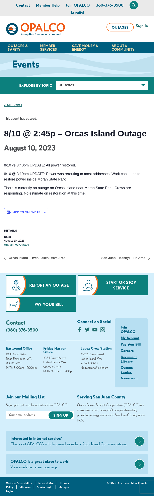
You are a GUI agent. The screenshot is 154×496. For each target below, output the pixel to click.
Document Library (129, 359)
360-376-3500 (110, 5)
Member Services (48, 47)
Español (77, 12)
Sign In (142, 25)
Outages (120, 27)
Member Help (48, 5)
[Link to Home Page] (35, 30)
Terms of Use (46, 483)
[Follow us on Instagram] (102, 330)
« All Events (13, 105)
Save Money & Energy (85, 47)
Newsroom (129, 378)
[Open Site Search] (134, 5)
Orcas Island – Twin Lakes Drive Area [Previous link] (36, 258)
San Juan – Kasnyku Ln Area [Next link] (123, 258)
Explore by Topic (35, 85)
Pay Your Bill (49, 304)
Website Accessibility (19, 483)
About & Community (123, 47)
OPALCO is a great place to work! (72, 464)
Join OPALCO (78, 5)
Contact (23, 5)
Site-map (24, 487)
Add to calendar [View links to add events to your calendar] (27, 212)
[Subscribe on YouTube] (94, 330)
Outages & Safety (18, 47)
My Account (130, 338)
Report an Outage (49, 285)
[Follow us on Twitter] (87, 330)
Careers (127, 350)
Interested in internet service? (72, 441)
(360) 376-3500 (22, 329)
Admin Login (44, 487)
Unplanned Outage (16, 244)
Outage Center (127, 369)
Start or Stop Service (121, 285)
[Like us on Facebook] (79, 330)
